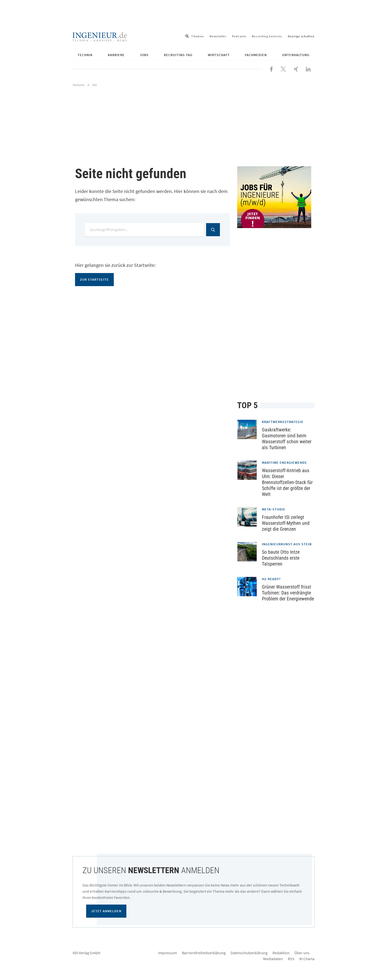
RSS (291, 958)
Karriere (116, 55)
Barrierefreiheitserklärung (204, 952)
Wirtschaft (219, 55)
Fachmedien (256, 55)
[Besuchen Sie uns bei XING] (296, 68)
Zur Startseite (94, 279)
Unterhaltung (296, 55)
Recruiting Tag (178, 55)
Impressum (167, 952)
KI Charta (306, 958)
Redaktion (281, 952)
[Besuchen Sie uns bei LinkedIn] (308, 68)
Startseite (78, 85)
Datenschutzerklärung (249, 952)
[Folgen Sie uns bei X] (283, 68)
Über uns (302, 952)
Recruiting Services (267, 36)
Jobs (144, 55)
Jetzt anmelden (106, 911)
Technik (85, 55)
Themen (197, 36)
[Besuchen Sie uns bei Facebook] (271, 68)
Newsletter (218, 36)
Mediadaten (273, 958)
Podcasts (239, 36)
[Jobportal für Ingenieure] (275, 197)
